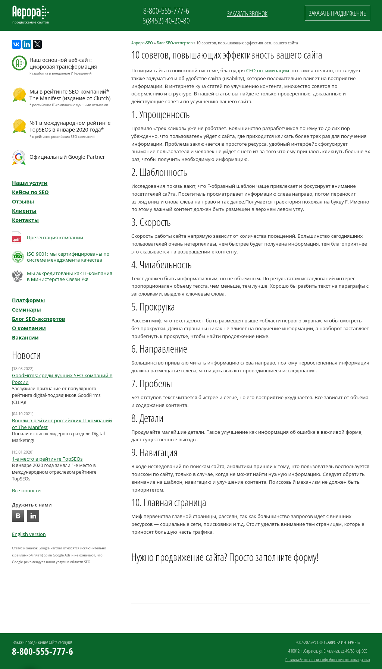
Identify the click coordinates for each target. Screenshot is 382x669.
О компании (29, 328)
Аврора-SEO (142, 42)
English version (29, 534)
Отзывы (23, 201)
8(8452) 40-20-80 (166, 20)
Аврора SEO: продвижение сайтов (30, 15)
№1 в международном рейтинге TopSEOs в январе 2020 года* (70, 129)
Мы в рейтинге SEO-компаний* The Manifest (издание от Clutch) (70, 98)
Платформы (28, 300)
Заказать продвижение (337, 13)
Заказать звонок (247, 13)
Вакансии (25, 337)
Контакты (25, 220)
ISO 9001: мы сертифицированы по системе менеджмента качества (68, 257)
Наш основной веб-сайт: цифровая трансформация (70, 66)
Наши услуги (29, 182)
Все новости (26, 490)
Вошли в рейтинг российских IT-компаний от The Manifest (62, 423)
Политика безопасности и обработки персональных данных (327, 659)
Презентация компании (55, 237)
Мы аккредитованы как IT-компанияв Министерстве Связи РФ (69, 276)
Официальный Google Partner (67, 156)
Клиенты (24, 210)
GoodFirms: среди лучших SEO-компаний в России (62, 378)
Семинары (26, 309)
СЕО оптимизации (267, 70)
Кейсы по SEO (30, 192)
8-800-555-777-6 (166, 10)
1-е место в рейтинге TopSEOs (47, 458)
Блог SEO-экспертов (174, 42)
